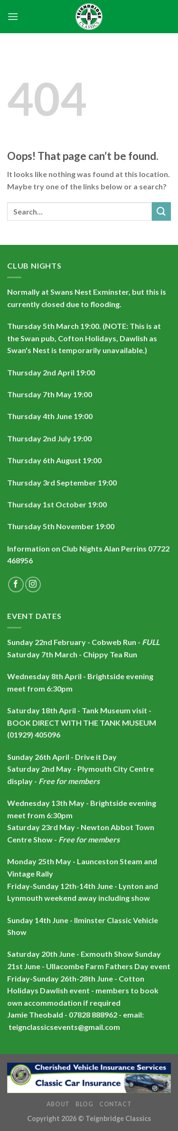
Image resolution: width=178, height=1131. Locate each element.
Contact (115, 1104)
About (58, 1104)
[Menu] (13, 16)
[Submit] (161, 211)
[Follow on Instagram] (33, 584)
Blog (84, 1104)
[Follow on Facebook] (16, 584)
